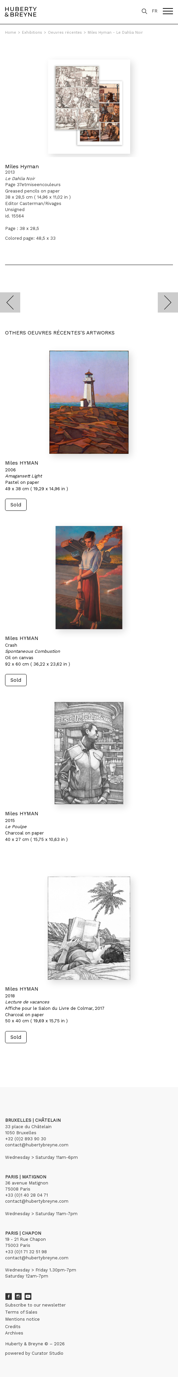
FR (154, 10)
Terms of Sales (21, 1312)
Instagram (18, 1296)
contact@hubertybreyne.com (36, 1144)
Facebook (8, 1296)
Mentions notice (22, 1319)
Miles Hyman (22, 166)
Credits (13, 1326)
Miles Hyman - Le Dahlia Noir (115, 32)
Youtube (28, 1296)
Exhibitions (32, 32)
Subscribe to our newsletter (35, 1305)
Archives (14, 1333)
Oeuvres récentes (65, 32)
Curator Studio (47, 1353)
